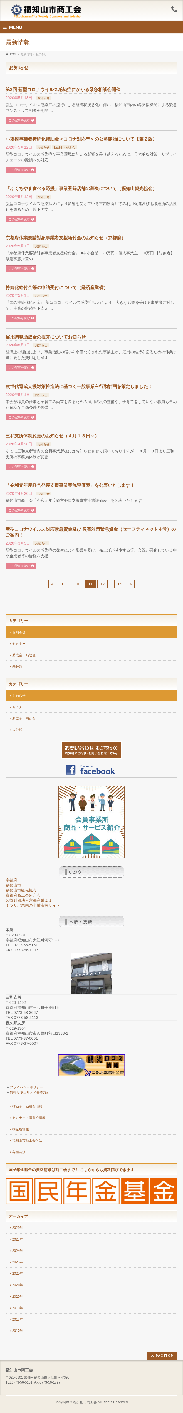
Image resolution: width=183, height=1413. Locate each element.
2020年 (17, 1297)
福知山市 (13, 885)
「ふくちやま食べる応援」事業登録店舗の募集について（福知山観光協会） (81, 188)
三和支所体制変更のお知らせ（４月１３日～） (52, 436)
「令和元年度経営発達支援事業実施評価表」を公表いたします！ (70, 485)
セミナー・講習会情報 (29, 1118)
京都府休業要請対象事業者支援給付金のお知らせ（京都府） (66, 238)
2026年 (17, 1228)
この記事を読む (19, 120)
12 (102, 584)
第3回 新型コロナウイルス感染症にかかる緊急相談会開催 (63, 89)
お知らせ (43, 98)
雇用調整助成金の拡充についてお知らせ (46, 337)
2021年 (17, 1285)
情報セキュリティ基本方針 (30, 1092)
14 (119, 584)
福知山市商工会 (85, 1402)
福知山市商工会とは (27, 1141)
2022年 (17, 1274)
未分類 (17, 666)
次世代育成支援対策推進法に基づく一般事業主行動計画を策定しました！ (79, 386)
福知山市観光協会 (21, 890)
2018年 (17, 1319)
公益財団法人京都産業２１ (29, 900)
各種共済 (19, 1152)
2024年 (17, 1251)
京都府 (11, 880)
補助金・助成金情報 (27, 1106)
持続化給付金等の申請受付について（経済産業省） (57, 287)
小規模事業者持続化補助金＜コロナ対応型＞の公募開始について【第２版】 (81, 139)
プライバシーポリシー (26, 1087)
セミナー (19, 644)
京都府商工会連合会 (23, 895)
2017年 (17, 1331)
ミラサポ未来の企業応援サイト (33, 905)
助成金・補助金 (64, 147)
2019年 (17, 1308)
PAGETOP (164, 1355)
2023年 (17, 1262)
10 (78, 584)
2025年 (17, 1239)
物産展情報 (20, 1129)
